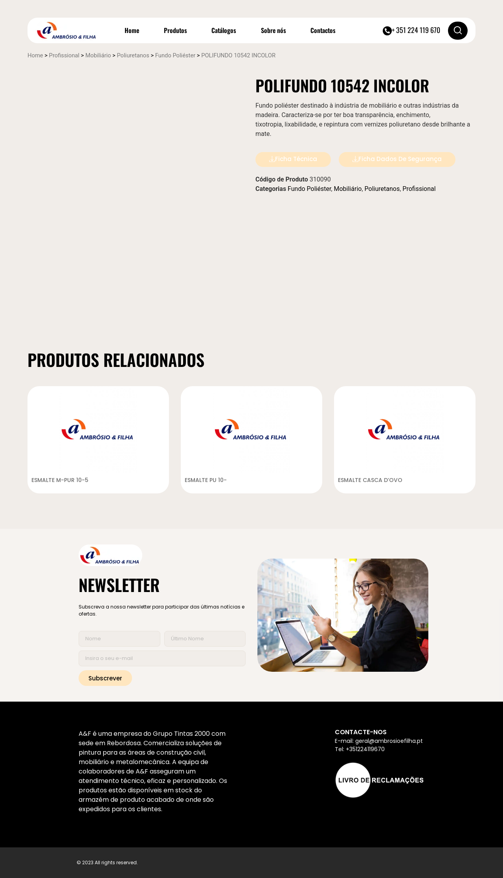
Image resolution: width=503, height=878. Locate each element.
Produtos (175, 30)
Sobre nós (273, 30)
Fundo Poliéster (175, 55)
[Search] (458, 31)
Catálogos (223, 30)
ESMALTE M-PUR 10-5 (60, 480)
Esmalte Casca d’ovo (370, 480)
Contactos (323, 30)
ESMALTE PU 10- (206, 480)
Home (132, 30)
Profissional (64, 55)
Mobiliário (98, 55)
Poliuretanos (133, 55)
